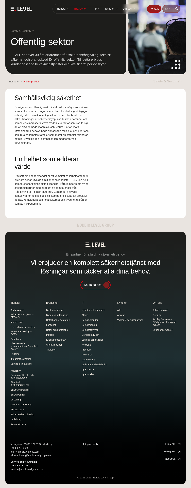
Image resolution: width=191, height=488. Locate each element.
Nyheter (110, 8)
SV (167, 8)
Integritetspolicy (91, 444)
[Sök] (177, 9)
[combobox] (168, 9)
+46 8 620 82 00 (19, 448)
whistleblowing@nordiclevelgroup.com (31, 455)
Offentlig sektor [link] (31, 81)
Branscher (80, 8)
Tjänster (61, 8)
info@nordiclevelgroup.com (25, 451)
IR (95, 8)
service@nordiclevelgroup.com (27, 469)
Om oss (127, 8)
